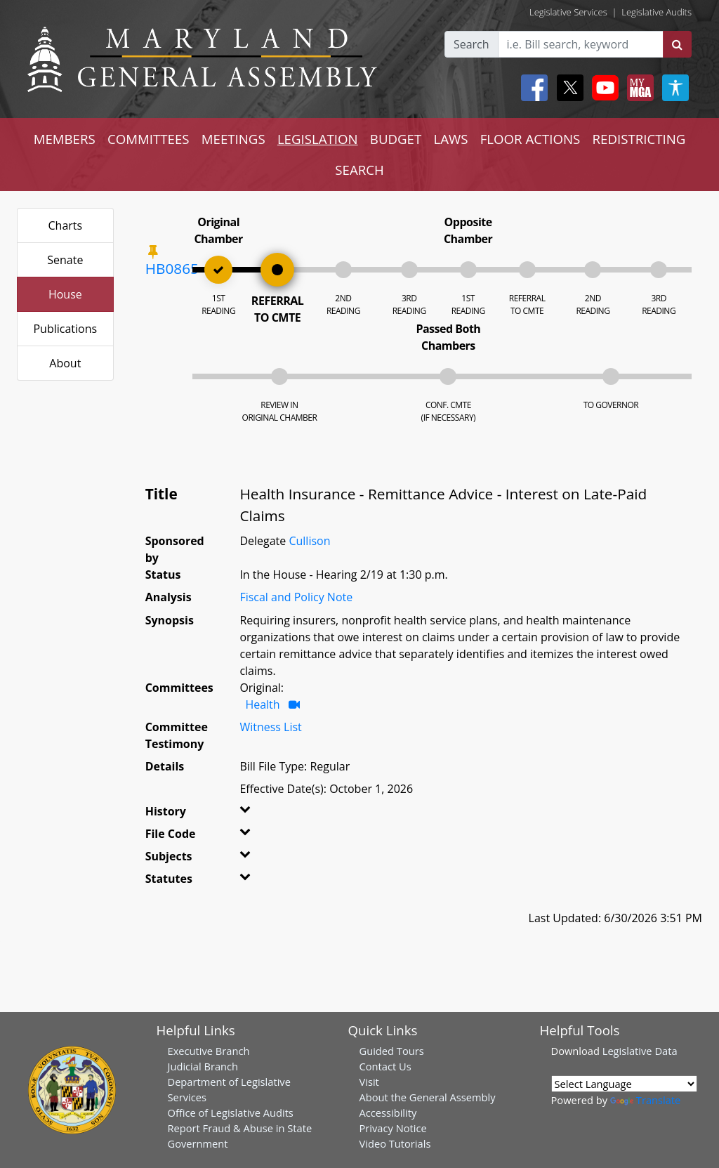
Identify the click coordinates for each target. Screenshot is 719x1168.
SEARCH (359, 169)
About (65, 363)
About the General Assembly (428, 1097)
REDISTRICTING (639, 138)
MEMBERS (64, 138)
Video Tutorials (395, 1143)
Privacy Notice (393, 1128)
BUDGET (395, 138)
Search (471, 44)
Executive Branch (209, 1051)
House (65, 294)
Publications (65, 328)
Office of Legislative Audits (230, 1112)
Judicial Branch (203, 1066)
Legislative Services (568, 12)
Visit (369, 1082)
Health (262, 704)
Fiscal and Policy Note (295, 597)
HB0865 (172, 268)
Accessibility (388, 1112)
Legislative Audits (656, 12)
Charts (65, 225)
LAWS (450, 138)
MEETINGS (233, 138)
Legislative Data (640, 1051)
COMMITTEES (148, 138)
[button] (252, 814)
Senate (65, 260)
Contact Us (385, 1066)
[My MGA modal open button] (637, 87)
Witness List (270, 727)
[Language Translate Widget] (624, 1083)
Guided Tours (392, 1051)
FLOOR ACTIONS (530, 138)
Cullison (309, 541)
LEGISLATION (317, 138)
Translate (645, 1100)
